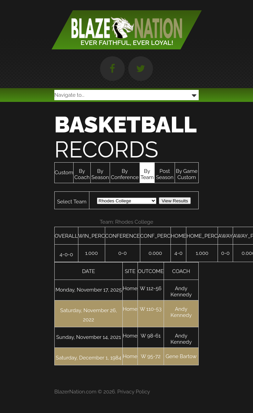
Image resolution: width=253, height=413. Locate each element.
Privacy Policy (133, 392)
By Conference (125, 174)
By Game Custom (187, 174)
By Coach (81, 174)
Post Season (165, 174)
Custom (64, 172)
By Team (147, 174)
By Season (100, 174)
